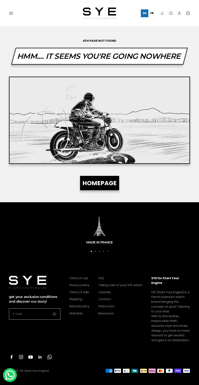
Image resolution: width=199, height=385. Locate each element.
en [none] (144, 13)
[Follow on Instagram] (21, 357)
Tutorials (104, 292)
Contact (104, 299)
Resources (106, 313)
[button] (162, 13)
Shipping (75, 299)
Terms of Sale (79, 292)
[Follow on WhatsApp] (49, 357)
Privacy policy (79, 285)
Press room (106, 306)
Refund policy (79, 306)
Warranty (76, 313)
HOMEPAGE (99, 183)
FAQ (101, 278)
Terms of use (78, 278)
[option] (152, 13)
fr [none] (152, 13)
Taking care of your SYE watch (120, 285)
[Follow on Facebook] (11, 357)
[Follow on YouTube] (30, 357)
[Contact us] (10, 375)
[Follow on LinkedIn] (40, 357)
